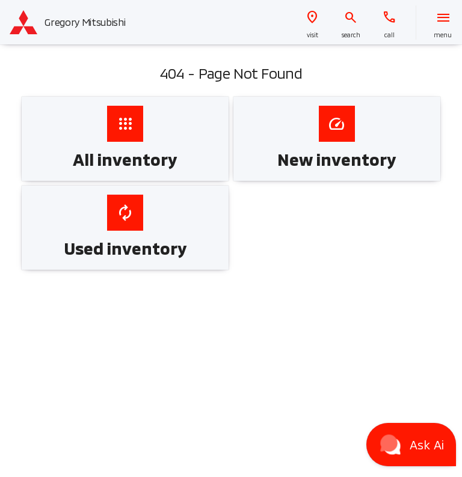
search (351, 34)
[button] (312, 22)
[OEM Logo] (23, 22)
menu (443, 34)
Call (389, 34)
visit (312, 34)
